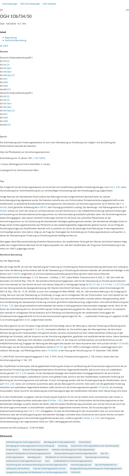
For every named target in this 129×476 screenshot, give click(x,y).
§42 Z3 (6, 64)
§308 (5, 85)
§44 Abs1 (7, 71)
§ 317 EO (119, 284)
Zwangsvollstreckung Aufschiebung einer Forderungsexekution (96, 468)
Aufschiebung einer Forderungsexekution (23, 442)
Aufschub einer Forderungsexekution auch (23, 461)
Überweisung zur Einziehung (97, 457)
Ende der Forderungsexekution (35, 449)
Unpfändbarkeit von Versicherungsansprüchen (73, 461)
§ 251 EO (59, 347)
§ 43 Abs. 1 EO (6, 305)
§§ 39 (89, 284)
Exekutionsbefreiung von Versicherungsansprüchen (76, 453)
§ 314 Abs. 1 (108, 284)
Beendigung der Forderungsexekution (59, 442)
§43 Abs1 (7, 68)
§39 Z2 (6, 61)
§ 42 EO (26, 319)
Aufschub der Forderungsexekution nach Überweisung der (95, 446)
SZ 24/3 (4, 45)
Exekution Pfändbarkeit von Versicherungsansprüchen (28, 453)
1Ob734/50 (75, 472)
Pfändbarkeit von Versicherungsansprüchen (63, 457)
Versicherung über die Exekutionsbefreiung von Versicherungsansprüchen (36, 465)
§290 (5, 82)
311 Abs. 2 (97, 284)
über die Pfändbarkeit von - (106, 465)
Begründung (11, 37)
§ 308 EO (16, 273)
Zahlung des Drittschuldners (17, 468)
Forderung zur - (12, 449)
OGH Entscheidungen (30, 3)
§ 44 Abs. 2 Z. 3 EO (90, 418)
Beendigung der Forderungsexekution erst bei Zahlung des (30, 446)
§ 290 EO (42, 207)
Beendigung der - (35, 457)
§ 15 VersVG (38, 329)
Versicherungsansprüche (81, 465)
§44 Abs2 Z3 (9, 75)
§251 (5, 78)
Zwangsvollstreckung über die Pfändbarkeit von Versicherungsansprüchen (36, 472)
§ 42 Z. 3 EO (114, 187)
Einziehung (62, 446)
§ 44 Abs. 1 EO (55, 400)
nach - (47, 461)
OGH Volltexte (49, 3)
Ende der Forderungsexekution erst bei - (49, 468)
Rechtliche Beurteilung (15, 40)
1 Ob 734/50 (39, 158)
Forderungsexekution (15, 457)
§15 (9, 89)
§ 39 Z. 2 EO (9, 383)
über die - (104, 453)
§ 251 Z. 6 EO (20, 373)
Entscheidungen (10, 3)
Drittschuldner (85, 442)
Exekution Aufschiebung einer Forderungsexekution (73, 449)
